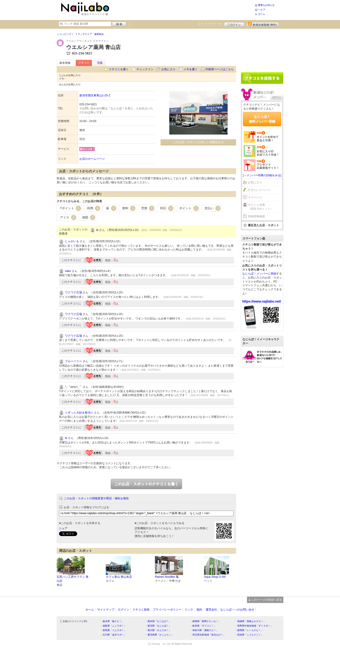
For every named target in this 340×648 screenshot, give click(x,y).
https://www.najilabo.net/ (261, 301)
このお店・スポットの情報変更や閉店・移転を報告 (96, 498)
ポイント (189, 208)
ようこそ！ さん (210, 23)
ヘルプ (261, 9)
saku (68, 271)
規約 (199, 609)
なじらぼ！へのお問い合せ (237, 609)
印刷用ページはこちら (219, 69)
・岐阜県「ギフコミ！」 (203, 625)
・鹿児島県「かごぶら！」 (159, 634)
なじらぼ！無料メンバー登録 (262, 119)
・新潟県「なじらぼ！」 (158, 625)
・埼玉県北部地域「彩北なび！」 (207, 634)
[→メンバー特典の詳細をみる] (262, 175)
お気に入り (168, 69)
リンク (189, 609)
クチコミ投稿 (140, 609)
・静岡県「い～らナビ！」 (249, 630)
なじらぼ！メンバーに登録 (259, 273)
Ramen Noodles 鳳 (167, 576)
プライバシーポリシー (167, 609)
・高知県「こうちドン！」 (249, 634)
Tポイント (70, 208)
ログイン (234, 24)
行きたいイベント (259, 190)
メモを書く (190, 69)
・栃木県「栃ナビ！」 (112, 621)
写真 (100, 63)
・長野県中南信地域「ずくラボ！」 (254, 625)
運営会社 (211, 609)
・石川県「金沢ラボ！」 (113, 634)
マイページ (255, 197)
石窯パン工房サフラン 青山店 (73, 578)
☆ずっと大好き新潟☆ (79, 412)
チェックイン (144, 69)
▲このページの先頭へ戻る (265, 599)
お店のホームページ (92, 158)
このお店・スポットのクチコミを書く (146, 484)
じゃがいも (72, 241)
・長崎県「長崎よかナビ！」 (250, 621)
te (97, 230)
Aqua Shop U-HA (215, 576)
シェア (63, 528)
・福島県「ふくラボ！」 (113, 625)
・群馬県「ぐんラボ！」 (113, 630)
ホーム (261, 14)
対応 (166, 208)
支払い (212, 208)
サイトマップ (105, 609)
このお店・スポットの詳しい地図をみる (198, 142)
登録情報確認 (256, 216)
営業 (147, 208)
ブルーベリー (73, 361)
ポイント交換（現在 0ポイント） (260, 206)
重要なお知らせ (266, 5)
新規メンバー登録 (263, 24)
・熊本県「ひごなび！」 (158, 621)
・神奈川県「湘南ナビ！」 (204, 630)
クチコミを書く (119, 69)
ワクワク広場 (73, 292)
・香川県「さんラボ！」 (158, 630)
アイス (68, 217)
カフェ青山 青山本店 (119, 576)
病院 (88, 217)
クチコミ (83, 63)
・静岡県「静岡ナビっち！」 (205, 621)
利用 (93, 208)
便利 (128, 208)
